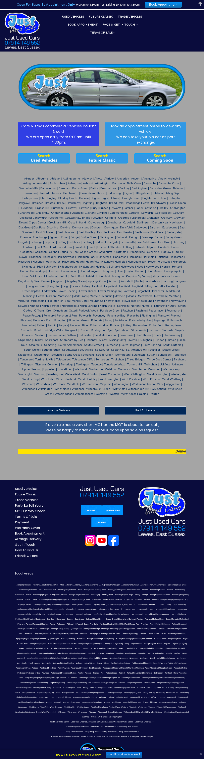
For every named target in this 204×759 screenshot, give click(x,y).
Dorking (101, 580)
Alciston (24, 556)
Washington (152, 658)
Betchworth (140, 561)
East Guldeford (193, 580)
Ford (124, 590)
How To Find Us (16, 521)
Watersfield (163, 658)
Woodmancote (172, 668)
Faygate (195, 585)
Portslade (193, 629)
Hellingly (87, 600)
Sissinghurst (41, 644)
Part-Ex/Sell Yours (18, 476)
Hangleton (182, 595)
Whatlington (9, 668)
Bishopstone (20, 566)
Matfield (30, 619)
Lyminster (160, 614)
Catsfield (114, 570)
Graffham (78, 595)
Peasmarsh (21, 629)
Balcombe (160, 556)
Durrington (130, 580)
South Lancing (179, 644)
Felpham (17, 590)
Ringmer (75, 634)
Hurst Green (132, 605)
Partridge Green (173, 624)
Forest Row (131, 590)
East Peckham (36, 585)
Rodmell (101, 634)
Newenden (175, 619)
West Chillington (186, 658)
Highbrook (133, 600)
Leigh (194, 609)
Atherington (150, 556)
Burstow (64, 570)
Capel (107, 570)
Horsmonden (78, 605)
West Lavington (95, 663)
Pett (60, 629)
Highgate (142, 600)
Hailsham (128, 595)
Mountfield (134, 619)
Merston (80, 619)
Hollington (178, 600)
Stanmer (86, 649)
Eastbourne (60, 585)
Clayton (182, 570)
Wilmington (61, 668)
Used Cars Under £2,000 (102, 678)
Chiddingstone (164, 570)
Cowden (104, 575)
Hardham (8, 600)
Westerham (154, 663)
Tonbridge (150, 654)
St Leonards (28, 639)
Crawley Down (158, 575)
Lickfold (24, 614)
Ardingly (96, 556)
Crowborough (16, 580)
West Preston (121, 663)
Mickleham (97, 619)
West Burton (174, 658)
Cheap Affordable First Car (128, 688)
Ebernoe (89, 585)
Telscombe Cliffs (55, 654)
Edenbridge (99, 585)
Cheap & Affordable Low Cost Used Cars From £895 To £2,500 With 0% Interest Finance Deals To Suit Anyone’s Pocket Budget (102, 693)
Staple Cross (96, 649)
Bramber (128, 566)
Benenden (115, 561)
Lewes (10, 614)
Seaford (80, 639)
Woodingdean (158, 668)
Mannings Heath (181, 614)
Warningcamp (123, 658)
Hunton (122, 605)
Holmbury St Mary (191, 600)
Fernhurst (34, 590)
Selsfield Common (122, 639)
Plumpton (155, 629)
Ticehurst (116, 654)
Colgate (21, 575)
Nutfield (92, 624)
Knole (139, 609)
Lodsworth (91, 614)
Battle (53, 561)
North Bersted (19, 624)
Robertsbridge (91, 634)
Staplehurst (117, 649)
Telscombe (43, 654)
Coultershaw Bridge (92, 575)
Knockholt (131, 609)
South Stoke (10, 649)
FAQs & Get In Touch (119, 25)
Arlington (104, 556)
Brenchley (151, 566)
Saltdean (38, 639)
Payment (11, 493)
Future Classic (101, 17)
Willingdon (51, 668)
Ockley (120, 624)
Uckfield (18, 658)
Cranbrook (130, 575)
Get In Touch (14, 515)
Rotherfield (127, 634)
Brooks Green (25, 570)
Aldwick (43, 556)
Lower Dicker (115, 614)
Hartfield (17, 600)
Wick (34, 668)
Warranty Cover (17, 498)
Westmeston (183, 663)
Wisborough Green (94, 668)
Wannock (93, 658)
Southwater (33, 649)
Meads (53, 619)
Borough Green (83, 566)
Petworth (67, 629)
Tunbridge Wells (178, 654)
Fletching (100, 590)
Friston (155, 590)
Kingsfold (87, 609)
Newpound (164, 619)
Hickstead (124, 600)
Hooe (19, 605)
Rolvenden (117, 634)
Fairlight (159, 585)
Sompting (103, 644)
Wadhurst (67, 658)
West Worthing (134, 663)
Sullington (178, 649)
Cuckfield (36, 580)
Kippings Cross (112, 609)
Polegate (178, 629)
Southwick (43, 649)
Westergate (34, 663)
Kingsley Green (98, 609)
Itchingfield (10, 609)
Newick (193, 619)
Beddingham (82, 561)
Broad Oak (178, 566)
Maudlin (38, 619)
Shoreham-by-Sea (12, 644)
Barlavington (24, 561)
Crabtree (120, 575)
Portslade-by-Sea (13, 634)
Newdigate (154, 619)
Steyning (126, 649)
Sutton (185, 649)
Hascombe (26, 600)
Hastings (44, 600)
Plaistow (117, 629)
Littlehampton (80, 614)
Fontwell (108, 590)
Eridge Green (131, 585)
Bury (79, 570)
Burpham (55, 570)
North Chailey (43, 624)
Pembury (44, 629)
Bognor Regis (63, 566)
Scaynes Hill (71, 639)
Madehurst (169, 614)
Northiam (77, 624)
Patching (192, 624)
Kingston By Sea (68, 609)
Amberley (65, 556)
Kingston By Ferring (33, 609)
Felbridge (9, 590)
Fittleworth (68, 590)
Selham (100, 639)
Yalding (101, 673)
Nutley (107, 624)
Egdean (108, 585)
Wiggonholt (41, 668)
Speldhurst (53, 649)
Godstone (18, 595)
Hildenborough (167, 600)
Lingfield (49, 614)
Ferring (25, 590)
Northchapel (31, 624)
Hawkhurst (54, 600)
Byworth (92, 570)
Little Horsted (68, 614)
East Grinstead (180, 580)
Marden (192, 614)
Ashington (133, 556)
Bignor (177, 561)
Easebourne (168, 580)
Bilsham (195, 561)
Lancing (157, 609)
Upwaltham (57, 658)
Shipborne (175, 639)
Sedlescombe (90, 639)
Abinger (8, 556)
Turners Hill (191, 654)
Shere (154, 639)
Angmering (81, 556)
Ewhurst (151, 585)
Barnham (34, 561)
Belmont (106, 561)
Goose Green (57, 595)
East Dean (70, 585)
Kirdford (123, 609)
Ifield (182, 605)
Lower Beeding (103, 614)
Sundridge (194, 649)
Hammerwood (147, 595)
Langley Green (176, 609)
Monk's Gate (124, 619)
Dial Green (75, 580)
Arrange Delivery (53, 381)
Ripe (82, 634)
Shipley (183, 639)
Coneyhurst (68, 575)
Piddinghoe (108, 629)
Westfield (173, 663)
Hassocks (36, 600)
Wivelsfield (132, 668)
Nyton (114, 624)
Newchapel (144, 619)
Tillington (124, 654)
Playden (132, 629)
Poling (185, 629)
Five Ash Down (79, 590)
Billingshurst (186, 561)
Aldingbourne (33, 556)
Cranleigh (139, 575)
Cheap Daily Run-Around (127, 683)
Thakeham (77, 654)
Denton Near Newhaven (60, 580)
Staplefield (107, 649)
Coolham (49, 575)
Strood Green (156, 649)
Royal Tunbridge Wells (162, 634)
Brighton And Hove (98, 566)
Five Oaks (91, 590)
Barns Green (44, 561)
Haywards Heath (66, 600)
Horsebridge (58, 605)
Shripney (24, 644)
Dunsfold (139, 580)
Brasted (136, 566)
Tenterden (68, 654)
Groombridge (88, 595)
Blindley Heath (43, 566)
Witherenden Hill (120, 668)
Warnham (112, 658)
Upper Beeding (37, 658)
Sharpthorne (146, 639)
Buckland (35, 570)
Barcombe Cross (192, 556)
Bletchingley (31, 566)
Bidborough (168, 561)
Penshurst (53, 629)
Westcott (145, 663)
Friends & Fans (15, 526)
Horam (35, 605)
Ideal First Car (110, 683)
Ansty (90, 556)
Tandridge (12, 654)
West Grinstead (68, 663)
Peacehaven (11, 629)
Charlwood (142, 570)
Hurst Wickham (157, 605)
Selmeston (109, 639)
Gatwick (179, 590)
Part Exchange (151, 381)
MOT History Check (19, 482)
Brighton (168, 566)
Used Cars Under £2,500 (123, 678)
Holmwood (11, 605)
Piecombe (98, 629)
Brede (143, 566)
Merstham (72, 619)
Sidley (32, 644)
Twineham (9, 658)
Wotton (190, 668)
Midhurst (88, 619)
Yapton (109, 673)
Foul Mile (116, 590)
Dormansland (111, 580)
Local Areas (13, 544)
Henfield (95, 600)
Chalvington (132, 570)
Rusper (184, 634)
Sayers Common (57, 639)
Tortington (159, 654)
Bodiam (53, 566)
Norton (85, 624)
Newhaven (184, 619)
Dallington (45, 580)
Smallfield (94, 644)
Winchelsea (72, 668)
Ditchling (93, 580)
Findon (49, 590)
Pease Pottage (33, 629)
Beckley (72, 561)
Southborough (21, 649)
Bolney (73, 566)
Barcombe (180, 556)
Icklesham (168, 605)
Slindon (68, 644)
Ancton (73, 556)
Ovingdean (140, 624)
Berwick (131, 561)
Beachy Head (62, 561)
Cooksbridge (39, 575)
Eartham (157, 580)
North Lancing (55, 624)
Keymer (79, 609)
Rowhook (147, 634)
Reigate (67, 634)
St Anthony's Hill (74, 649)
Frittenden (163, 590)
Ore (133, 624)
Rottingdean (137, 634)
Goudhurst (69, 595)
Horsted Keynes (90, 605)
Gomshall (27, 595)
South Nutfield (192, 644)
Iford (188, 605)
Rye (8, 639)
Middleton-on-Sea (110, 619)
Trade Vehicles (130, 17)
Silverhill (50, 644)
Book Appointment (83, 25)
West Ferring (46, 663)
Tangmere (21, 654)
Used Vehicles (73, 17)
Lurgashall (150, 614)
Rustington (193, 634)
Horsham (67, 605)
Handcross (172, 595)
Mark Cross (21, 619)
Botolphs (110, 566)
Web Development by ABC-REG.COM (176, 745)
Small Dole (84, 644)
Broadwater (13, 570)
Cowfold (112, 575)
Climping (190, 570)
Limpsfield (32, 614)
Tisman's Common (136, 654)
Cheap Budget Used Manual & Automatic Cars (85, 683)
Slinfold (75, 644)
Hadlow (107, 595)
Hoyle (116, 605)
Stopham (146, 649)
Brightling (160, 566)
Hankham (191, 595)
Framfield (141, 590)
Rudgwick (176, 634)
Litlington (57, 614)
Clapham (174, 570)
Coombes (58, 575)
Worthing (182, 668)
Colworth (29, 575)
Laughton (187, 609)
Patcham (184, 624)
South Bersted (130, 644)
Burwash (72, 570)
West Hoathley (81, 663)
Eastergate (80, 585)
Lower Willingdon (129, 614)
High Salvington (153, 600)
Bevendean (151, 561)
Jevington (20, 609)
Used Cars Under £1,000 (59, 678)
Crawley (148, 575)
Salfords (46, 639)
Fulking (171, 590)
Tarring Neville (32, 654)
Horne (48, 605)
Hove (110, 605)
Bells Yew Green (95, 561)
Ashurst (141, 556)
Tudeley (167, 654)
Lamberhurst (148, 609)
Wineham (82, 668)
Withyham (108, 668)
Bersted (124, 561)
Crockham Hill (183, 575)
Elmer (115, 585)
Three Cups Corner (103, 654)
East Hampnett (12, 585)
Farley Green (185, 585)
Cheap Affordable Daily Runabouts (103, 688)
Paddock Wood (159, 624)
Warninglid (134, 658)
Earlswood (149, 580)
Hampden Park (161, 595)
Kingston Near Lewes (51, 609)
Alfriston (57, 556)
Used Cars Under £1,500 (81, 678)
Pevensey (76, 629)
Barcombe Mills (11, 561)
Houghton (102, 605)
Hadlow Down (117, 595)
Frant (148, 590)
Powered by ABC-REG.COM (131, 745)
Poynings (24, 634)
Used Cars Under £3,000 (145, 678)
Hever (115, 600)
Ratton (53, 634)
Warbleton (103, 658)
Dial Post (84, 580)
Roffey (108, 634)
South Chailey (142, 644)
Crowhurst (27, 580)
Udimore (26, 658)
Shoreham (192, 639)
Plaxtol (125, 629)
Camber (100, 570)
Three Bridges (88, 654)
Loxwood (140, 614)
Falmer (175, 585)
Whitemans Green (23, 668)
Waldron (85, 658)
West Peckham (109, 663)
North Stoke (67, 624)
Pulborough (34, 634)
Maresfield (11, 619)
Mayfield (46, 619)
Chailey (123, 570)
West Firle (57, 663)
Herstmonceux (106, 600)
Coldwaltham (11, 575)
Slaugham (59, 644)
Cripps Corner (171, 575)
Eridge (121, 585)
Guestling (99, 595)
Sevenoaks (135, 639)
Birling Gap (8, 566)
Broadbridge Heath (191, 566)
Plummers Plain (143, 629)
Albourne (16, 556)
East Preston (49, 585)
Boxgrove (119, 566)
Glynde (186, 590)
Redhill (60, 634)
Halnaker (136, 595)
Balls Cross (170, 556)
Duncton (121, 580)
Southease (154, 644)
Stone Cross (136, 649)
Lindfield (41, 614)
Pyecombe (45, 634)
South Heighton (166, 644)
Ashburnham (122, 556)
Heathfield (78, 600)
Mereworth (62, 619)
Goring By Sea (45, 595)
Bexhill (160, 561)
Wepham (193, 663)
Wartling (143, 658)
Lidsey (16, 614)
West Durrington (22, 663)
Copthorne (78, 575)
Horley (42, 605)
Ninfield (10, 624)
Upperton (48, 658)
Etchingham (142, 585)
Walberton (77, 658)
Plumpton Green (167, 629)
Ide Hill (176, 605)
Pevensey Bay (87, 629)
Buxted (85, 570)
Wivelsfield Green (145, 668)
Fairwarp (167, 585)
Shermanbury (164, 639)
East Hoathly (24, 585)
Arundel (113, 556)
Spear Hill (63, 649)
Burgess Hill (46, 570)
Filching (42, 590)
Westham (164, 663)
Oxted (149, 624)
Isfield (193, 605)
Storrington (168, 649)
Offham (127, 624)
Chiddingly (152, 570)
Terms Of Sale (101, 33)
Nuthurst (100, 624)
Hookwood (27, 605)
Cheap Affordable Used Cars (76, 688)
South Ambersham (115, 644)
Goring (35, 595)
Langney (165, 609)
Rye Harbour (17, 639)
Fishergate (58, 590)
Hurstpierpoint (143, 605)
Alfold (50, 556)
